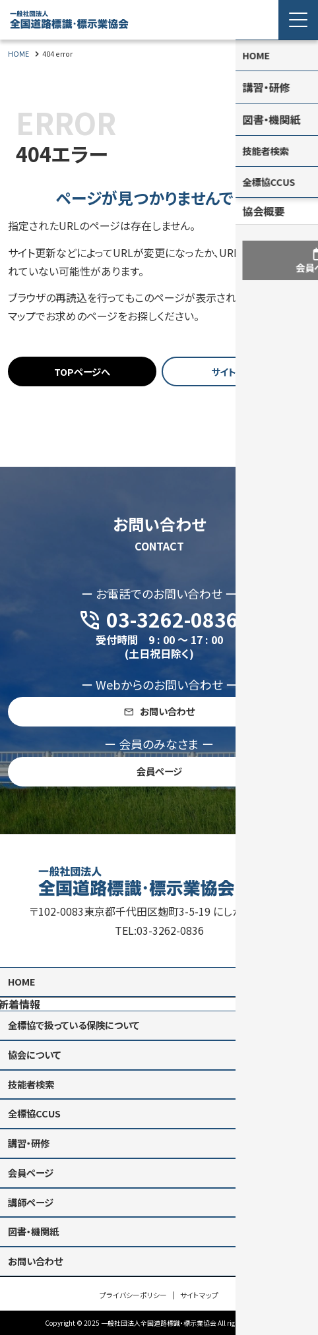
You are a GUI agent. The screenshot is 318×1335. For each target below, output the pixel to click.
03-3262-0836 (170, 916)
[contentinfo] (159, 1077)
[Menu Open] (298, 20)
